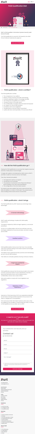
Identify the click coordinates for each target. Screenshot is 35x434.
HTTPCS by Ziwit (4, 406)
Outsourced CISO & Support (7, 422)
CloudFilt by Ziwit (5, 409)
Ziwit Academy (4, 419)
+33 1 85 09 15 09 (8, 336)
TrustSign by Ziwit (5, 407)
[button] (33, 1)
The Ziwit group (4, 429)
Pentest (3, 416)
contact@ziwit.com (5, 384)
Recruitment (4, 431)
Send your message (17, 369)
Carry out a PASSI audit (17, 43)
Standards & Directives (6, 421)
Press (2, 433)
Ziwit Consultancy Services (7, 414)
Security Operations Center (7, 417)
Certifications (4, 430)
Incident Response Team (6, 418)
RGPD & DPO (4, 423)
